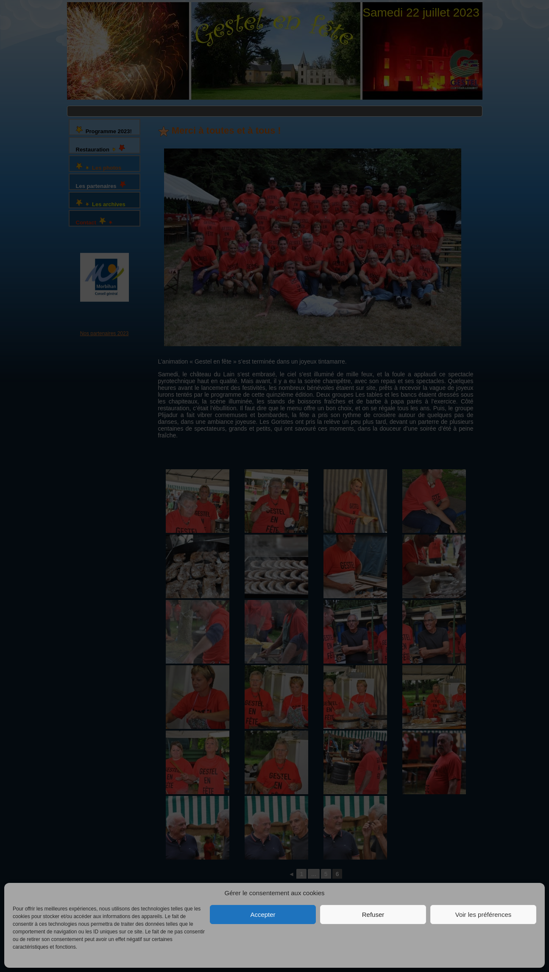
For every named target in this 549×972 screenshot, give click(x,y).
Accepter (262, 914)
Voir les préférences (483, 914)
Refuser (373, 914)
